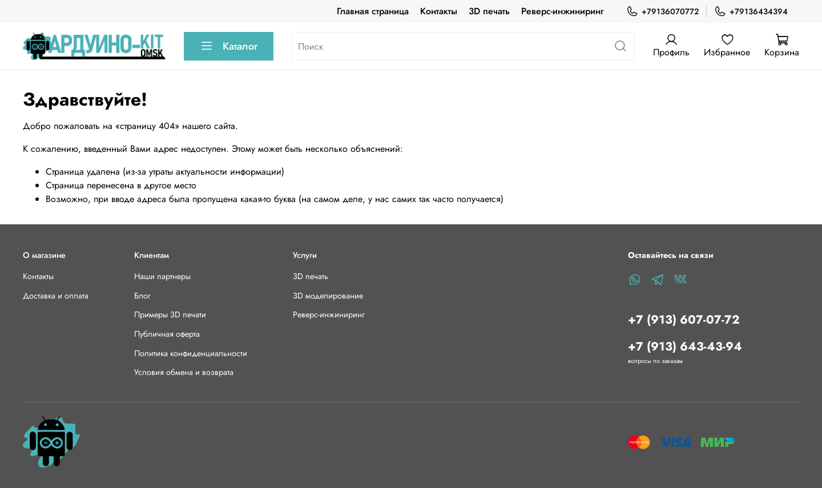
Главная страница (373, 11)
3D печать (489, 11)
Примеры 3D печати (170, 314)
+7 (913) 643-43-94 (685, 346)
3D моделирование (328, 295)
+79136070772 (662, 12)
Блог (142, 295)
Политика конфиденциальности (190, 353)
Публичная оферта (167, 334)
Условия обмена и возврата (183, 372)
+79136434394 (751, 12)
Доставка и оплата (55, 295)
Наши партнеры (162, 276)
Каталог (228, 46)
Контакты (438, 11)
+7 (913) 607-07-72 (684, 319)
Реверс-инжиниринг (562, 11)
